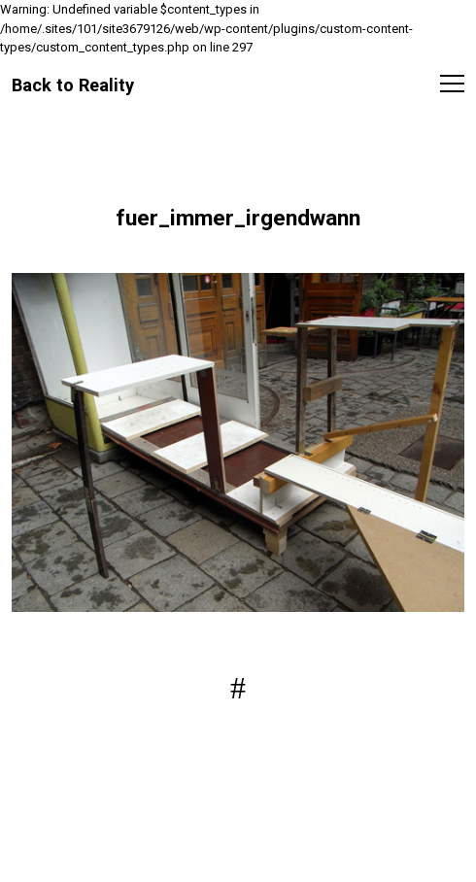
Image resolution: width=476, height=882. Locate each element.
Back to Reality (73, 84)
